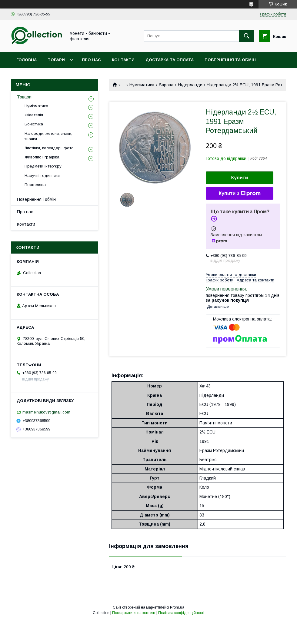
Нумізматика (141, 84)
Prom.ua (177, 607)
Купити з (239, 193)
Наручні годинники (42, 175)
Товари (56, 60)
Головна (26, 60)
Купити (239, 177)
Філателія (34, 115)
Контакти (123, 60)
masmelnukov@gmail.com (46, 412)
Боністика (34, 124)
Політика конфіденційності (181, 613)
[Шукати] (246, 36)
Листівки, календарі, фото (49, 148)
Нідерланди (190, 84)
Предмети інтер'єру (43, 166)
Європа (166, 84)
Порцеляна (35, 184)
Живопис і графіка (42, 157)
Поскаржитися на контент (133, 613)
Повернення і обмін (36, 199)
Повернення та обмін (230, 60)
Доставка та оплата (169, 60)
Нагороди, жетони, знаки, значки (48, 136)
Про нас (91, 60)
